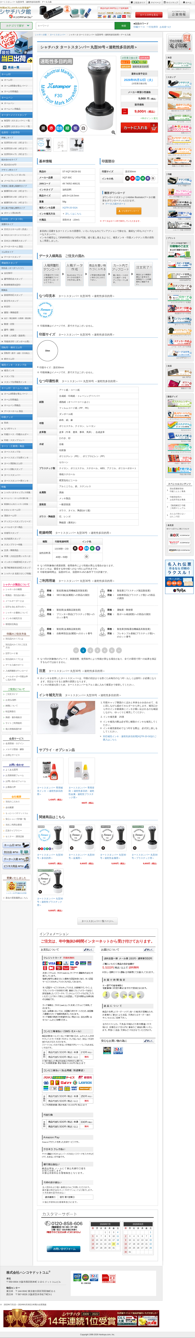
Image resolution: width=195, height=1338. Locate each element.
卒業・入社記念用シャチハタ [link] (17, 556)
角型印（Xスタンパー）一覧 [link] (17, 120)
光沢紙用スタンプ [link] (12, 538)
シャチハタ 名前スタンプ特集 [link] (17, 573)
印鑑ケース (139, 27)
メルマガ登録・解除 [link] (15, 749)
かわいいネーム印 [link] (12, 510)
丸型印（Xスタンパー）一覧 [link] (17, 126)
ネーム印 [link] (8, 80)
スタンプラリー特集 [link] (13, 544)
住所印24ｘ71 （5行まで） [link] (16, 154)
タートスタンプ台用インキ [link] (16, 457)
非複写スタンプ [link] (11, 533)
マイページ (156, 2)
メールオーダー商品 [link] (13, 527)
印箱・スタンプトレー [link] (14, 440)
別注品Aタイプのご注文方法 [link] (16, 646)
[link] (50, 780)
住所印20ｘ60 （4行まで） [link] (16, 148)
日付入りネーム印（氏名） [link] (16, 229)
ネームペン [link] (9, 103)
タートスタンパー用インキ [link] (16, 480)
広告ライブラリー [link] (14, 830)
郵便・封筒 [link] (9, 324)
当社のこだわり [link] (13, 801)
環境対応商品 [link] (12, 624)
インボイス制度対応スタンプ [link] (17, 562)
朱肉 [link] (6, 423)
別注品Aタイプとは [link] (14, 638)
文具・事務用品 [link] (11, 550)
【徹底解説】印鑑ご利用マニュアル (177, 506)
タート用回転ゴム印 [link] (13, 463)
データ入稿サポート (115, 203)
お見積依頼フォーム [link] (15, 775)
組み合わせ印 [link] (10, 164)
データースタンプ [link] (12, 257)
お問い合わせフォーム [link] (16, 781)
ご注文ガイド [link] (12, 694)
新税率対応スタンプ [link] (13, 295)
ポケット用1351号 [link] (12, 213)
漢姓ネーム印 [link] (10, 515)
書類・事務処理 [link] (11, 312)
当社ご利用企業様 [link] (14, 824)
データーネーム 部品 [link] (13, 246)
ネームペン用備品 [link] (12, 109)
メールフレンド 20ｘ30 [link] (14, 180)
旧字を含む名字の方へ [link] (16, 607)
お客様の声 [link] (11, 787)
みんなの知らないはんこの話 (177, 515)
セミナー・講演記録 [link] (15, 836)
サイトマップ (172, 2)
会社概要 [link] (10, 807)
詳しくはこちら (73, 213)
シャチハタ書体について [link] (17, 612)
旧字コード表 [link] (12, 653)
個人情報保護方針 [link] (14, 729)
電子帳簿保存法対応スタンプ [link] (17, 567)
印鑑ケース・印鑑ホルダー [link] (16, 434)
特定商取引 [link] (11, 711)
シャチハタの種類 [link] (14, 589)
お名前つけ (165, 27)
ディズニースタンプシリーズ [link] (17, 521)
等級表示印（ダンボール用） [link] (17, 341)
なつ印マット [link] (10, 428)
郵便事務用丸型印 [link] (12, 285)
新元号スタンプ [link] (11, 301)
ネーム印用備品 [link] (11, 91)
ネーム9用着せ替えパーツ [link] (15, 86)
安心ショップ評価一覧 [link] (16, 819)
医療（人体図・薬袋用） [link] (15, 335)
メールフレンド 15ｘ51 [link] (14, 175)
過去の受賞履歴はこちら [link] (17, 898)
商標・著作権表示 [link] (14, 717)
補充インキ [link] (9, 370)
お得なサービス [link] (13, 755)
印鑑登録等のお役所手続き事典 (177, 498)
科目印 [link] (7, 306)
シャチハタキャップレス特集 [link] (17, 492)
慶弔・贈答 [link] (9, 330)
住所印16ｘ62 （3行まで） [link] (16, 142)
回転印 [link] (17, 353)
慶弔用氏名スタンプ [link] (13, 279)
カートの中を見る (149, 15)
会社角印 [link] (8, 273)
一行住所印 (152, 27)
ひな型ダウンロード (128, 211)
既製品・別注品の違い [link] (16, 595)
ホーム (188, 2)
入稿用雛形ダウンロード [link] (17, 671)
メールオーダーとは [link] (15, 601)
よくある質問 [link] (12, 769)
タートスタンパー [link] (12, 475)
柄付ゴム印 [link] (9, 359)
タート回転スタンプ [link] (13, 469)
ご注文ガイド (139, 2)
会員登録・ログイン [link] (15, 743)
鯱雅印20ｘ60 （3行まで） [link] (16, 197)
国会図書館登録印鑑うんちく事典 (177, 490)
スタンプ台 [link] (9, 376)
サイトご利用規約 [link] (14, 723)
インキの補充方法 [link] (14, 618)
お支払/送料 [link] (11, 700)
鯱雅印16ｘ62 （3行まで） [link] (16, 191)
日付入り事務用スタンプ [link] (15, 241)
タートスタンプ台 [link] (12, 452)
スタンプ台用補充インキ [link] (15, 382)
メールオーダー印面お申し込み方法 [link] (17, 678)
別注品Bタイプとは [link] (14, 659)
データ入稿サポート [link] (15, 665)
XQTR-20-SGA (70, 207)
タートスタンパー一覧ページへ (97, 921)
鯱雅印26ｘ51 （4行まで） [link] (16, 202)
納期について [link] (12, 705)
